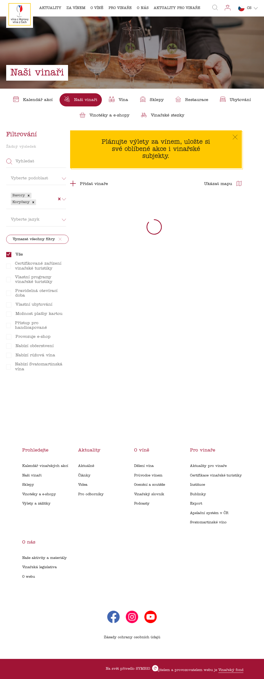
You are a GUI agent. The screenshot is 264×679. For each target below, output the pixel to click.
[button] (28, 195)
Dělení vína (144, 466)
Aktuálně (86, 466)
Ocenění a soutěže (149, 485)
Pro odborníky (91, 494)
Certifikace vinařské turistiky (216, 475)
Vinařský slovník (149, 494)
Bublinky (198, 494)
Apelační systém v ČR (209, 513)
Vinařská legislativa (39, 567)
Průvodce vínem (148, 475)
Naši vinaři (32, 475)
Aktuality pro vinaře (208, 466)
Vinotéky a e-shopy (39, 494)
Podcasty (142, 503)
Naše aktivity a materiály (44, 558)
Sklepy (28, 485)
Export (196, 503)
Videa (82, 485)
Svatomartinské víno (208, 522)
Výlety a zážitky (36, 503)
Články (84, 475)
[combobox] (38, 202)
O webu (28, 577)
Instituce (197, 485)
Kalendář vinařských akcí (45, 466)
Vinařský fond (230, 670)
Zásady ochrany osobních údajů (132, 637)
